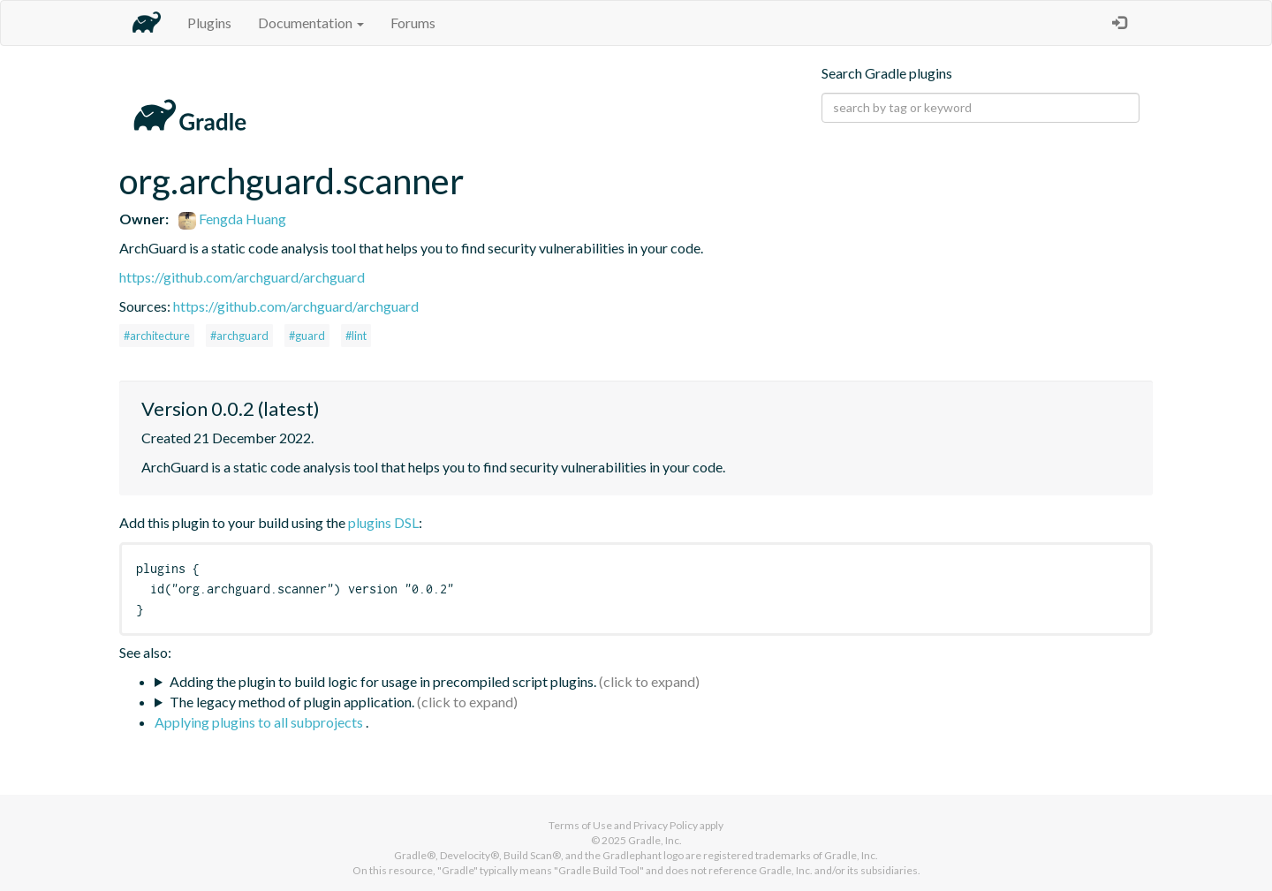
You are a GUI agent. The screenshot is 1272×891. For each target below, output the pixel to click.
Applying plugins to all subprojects (260, 722)
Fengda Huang (232, 218)
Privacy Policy (665, 825)
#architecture (157, 335)
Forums (412, 22)
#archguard (239, 335)
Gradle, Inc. (655, 840)
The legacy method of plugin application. (292, 701)
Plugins (209, 22)
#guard (307, 335)
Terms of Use (580, 825)
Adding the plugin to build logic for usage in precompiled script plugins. (383, 681)
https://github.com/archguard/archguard (242, 276)
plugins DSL (383, 522)
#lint (356, 335)
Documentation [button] (311, 22)
